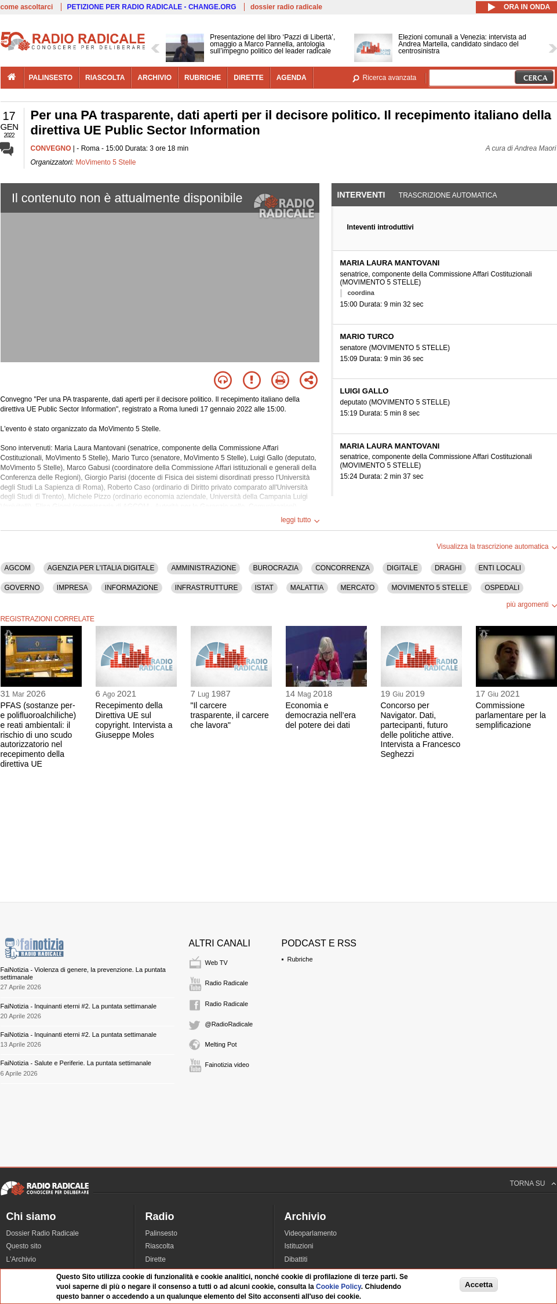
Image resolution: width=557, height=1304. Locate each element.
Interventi (361, 194)
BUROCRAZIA (275, 568)
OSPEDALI (502, 588)
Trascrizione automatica (448, 195)
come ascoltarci (27, 7)
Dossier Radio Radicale (42, 1233)
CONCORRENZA (342, 568)
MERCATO (358, 588)
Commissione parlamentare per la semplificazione (511, 715)
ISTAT (264, 588)
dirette (248, 78)
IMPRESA (72, 588)
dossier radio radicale (286, 7)
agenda (291, 78)
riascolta (105, 78)
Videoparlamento (311, 1233)
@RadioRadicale (229, 1024)
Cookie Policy (338, 1287)
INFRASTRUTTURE (206, 588)
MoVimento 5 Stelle (106, 162)
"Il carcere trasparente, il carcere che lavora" (230, 715)
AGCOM (18, 568)
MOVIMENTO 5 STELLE (429, 588)
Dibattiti (296, 1259)
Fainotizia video (227, 1064)
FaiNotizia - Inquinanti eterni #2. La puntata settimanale (79, 1006)
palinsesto (51, 78)
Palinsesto (161, 1233)
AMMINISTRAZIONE (203, 568)
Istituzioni (299, 1246)
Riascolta (159, 1246)
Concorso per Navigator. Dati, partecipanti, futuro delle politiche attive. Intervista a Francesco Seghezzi (421, 730)
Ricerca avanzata (390, 78)
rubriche (202, 78)
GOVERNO (22, 588)
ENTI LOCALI (500, 568)
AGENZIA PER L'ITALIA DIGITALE (101, 568)
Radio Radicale (227, 982)
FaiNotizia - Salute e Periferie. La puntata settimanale (76, 1062)
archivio (154, 78)
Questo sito (24, 1246)
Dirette (155, 1259)
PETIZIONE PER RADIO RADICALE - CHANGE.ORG (151, 7)
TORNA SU (527, 1183)
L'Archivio (21, 1259)
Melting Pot (221, 1044)
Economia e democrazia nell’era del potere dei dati (321, 715)
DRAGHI (448, 568)
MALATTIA (307, 588)
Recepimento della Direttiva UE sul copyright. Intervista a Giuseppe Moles (134, 720)
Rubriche (300, 959)
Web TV (216, 962)
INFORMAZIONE (131, 588)
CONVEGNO (51, 148)
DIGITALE (402, 568)
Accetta (479, 1284)
